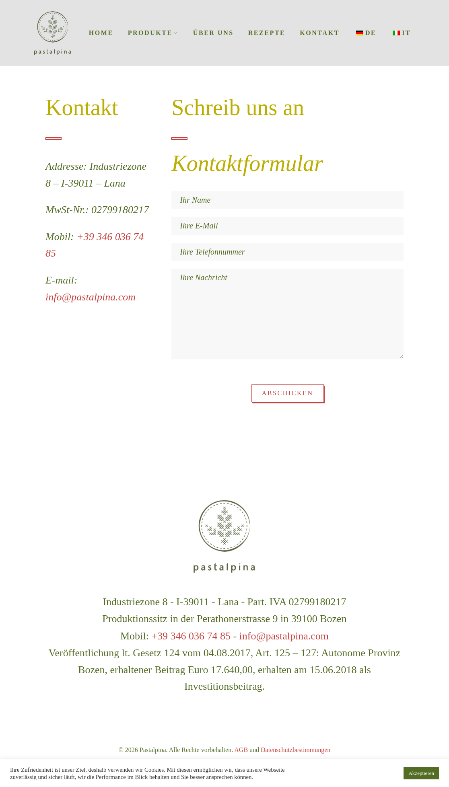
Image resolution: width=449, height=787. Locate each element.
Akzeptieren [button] (421, 773)
